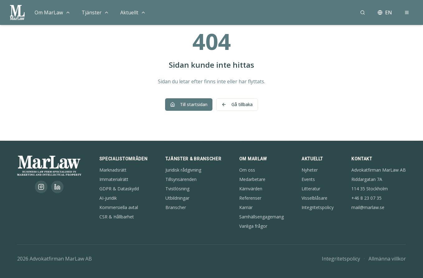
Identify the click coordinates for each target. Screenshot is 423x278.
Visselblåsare (314, 198)
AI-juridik (108, 198)
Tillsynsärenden (181, 179)
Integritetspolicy (318, 207)
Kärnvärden (250, 189)
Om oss (247, 170)
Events (308, 179)
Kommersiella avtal (118, 207)
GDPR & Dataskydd (119, 189)
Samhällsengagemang (261, 217)
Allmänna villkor (387, 258)
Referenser (250, 198)
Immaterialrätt (113, 179)
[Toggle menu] (68, 12)
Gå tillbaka (237, 104)
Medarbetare (252, 179)
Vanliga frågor (253, 226)
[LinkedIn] (57, 187)
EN (385, 12)
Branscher (175, 207)
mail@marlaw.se (367, 207)
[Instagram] (41, 187)
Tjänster (92, 12)
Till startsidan (188, 104)
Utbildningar (177, 198)
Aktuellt (129, 12)
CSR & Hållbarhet (116, 217)
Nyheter (310, 170)
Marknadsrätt (112, 170)
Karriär (246, 207)
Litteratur (311, 189)
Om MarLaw (49, 12)
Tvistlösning (177, 189)
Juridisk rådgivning (183, 170)
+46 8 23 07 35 (366, 198)
